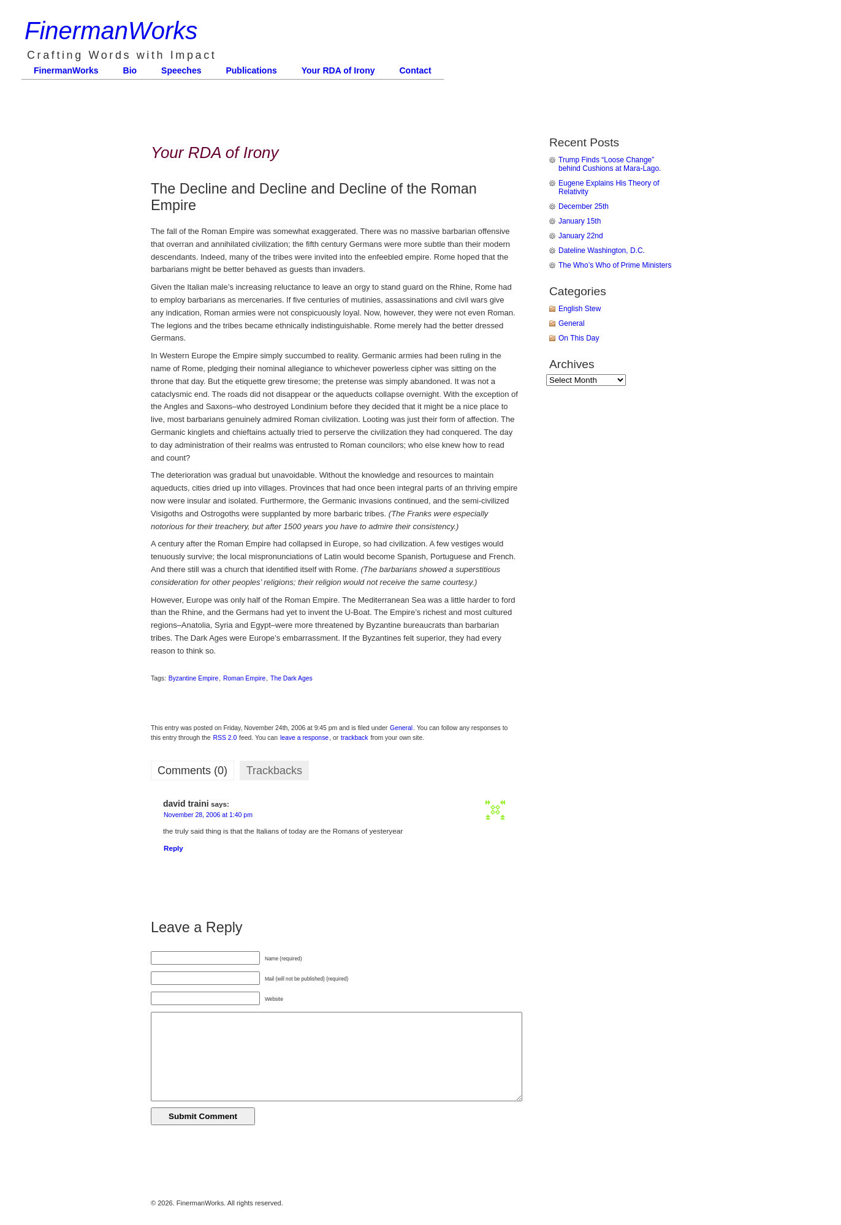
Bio (130, 70)
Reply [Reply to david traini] (173, 848)
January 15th (579, 221)
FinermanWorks (111, 30)
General (401, 728)
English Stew (579, 308)
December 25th (583, 206)
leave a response (304, 737)
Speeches (181, 70)
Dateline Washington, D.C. (601, 250)
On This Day (578, 338)
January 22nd (580, 236)
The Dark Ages (291, 678)
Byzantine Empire (193, 678)
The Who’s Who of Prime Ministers (615, 265)
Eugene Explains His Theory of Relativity (609, 187)
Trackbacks (274, 770)
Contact (416, 70)
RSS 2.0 (225, 737)
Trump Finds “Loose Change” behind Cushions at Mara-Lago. (609, 164)
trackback (354, 737)
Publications (251, 70)
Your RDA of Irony (338, 70)
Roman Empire (244, 678)
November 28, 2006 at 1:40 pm (208, 814)
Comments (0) (192, 770)
